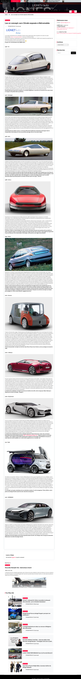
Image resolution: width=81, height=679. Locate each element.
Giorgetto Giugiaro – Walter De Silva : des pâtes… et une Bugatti (23, 1)
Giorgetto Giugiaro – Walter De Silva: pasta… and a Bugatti (42, 1)
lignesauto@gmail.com (65, 22)
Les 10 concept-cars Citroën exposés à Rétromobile (27, 23)
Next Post (8, 562)
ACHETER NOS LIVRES (13, 11)
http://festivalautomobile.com (30, 435)
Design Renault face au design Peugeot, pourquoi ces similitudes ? (36, 614)
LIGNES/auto (40, 5)
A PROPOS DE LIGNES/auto (23, 11)
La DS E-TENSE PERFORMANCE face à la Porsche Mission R (37, 653)
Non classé (7, 20)
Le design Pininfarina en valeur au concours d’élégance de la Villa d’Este (37, 627)
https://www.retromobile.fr (16, 36)
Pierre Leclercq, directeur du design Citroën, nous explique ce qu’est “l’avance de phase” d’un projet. (61, 1)
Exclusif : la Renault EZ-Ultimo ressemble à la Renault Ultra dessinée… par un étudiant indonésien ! (36, 601)
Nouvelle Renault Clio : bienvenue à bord (18, 567)
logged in (13, 557)
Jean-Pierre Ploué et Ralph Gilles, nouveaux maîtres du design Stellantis (37, 666)
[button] (70, 11)
